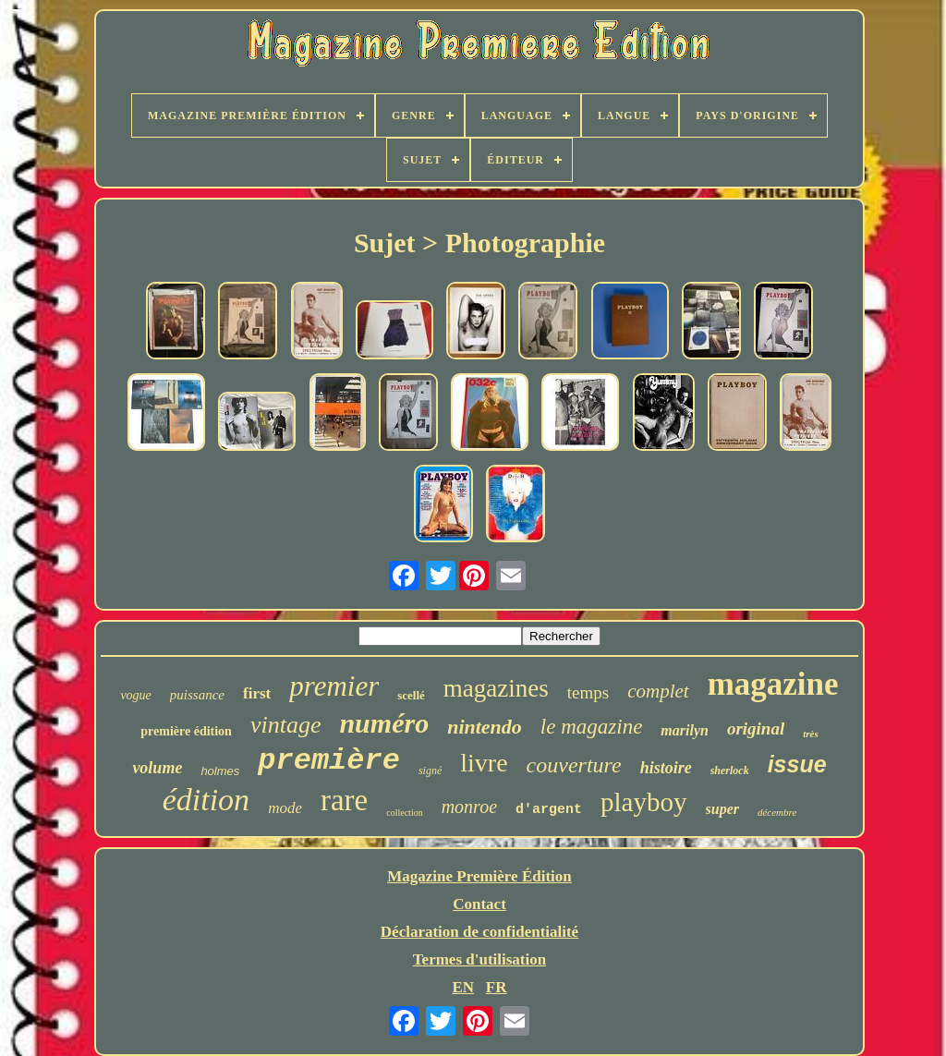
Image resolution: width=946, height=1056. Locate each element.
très (811, 733)
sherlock (729, 770)
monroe (469, 806)
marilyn (685, 730)
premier (334, 686)
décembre (777, 812)
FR (496, 987)
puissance (197, 694)
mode (285, 808)
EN (463, 987)
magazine (773, 684)
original (755, 728)
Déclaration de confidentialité (479, 932)
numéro (384, 723)
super (722, 809)
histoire (666, 768)
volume (157, 768)
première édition (186, 731)
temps (588, 692)
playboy (643, 802)
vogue (135, 695)
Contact (479, 904)
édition (206, 800)
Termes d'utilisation (479, 959)
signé (430, 770)
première (329, 761)
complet (657, 691)
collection (404, 812)
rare (344, 800)
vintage (285, 724)
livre (483, 762)
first (257, 693)
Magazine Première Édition (479, 876)
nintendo (484, 726)
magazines (496, 688)
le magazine (591, 726)
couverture (574, 765)
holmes (219, 771)
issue (797, 764)
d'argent (548, 810)
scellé (411, 695)
